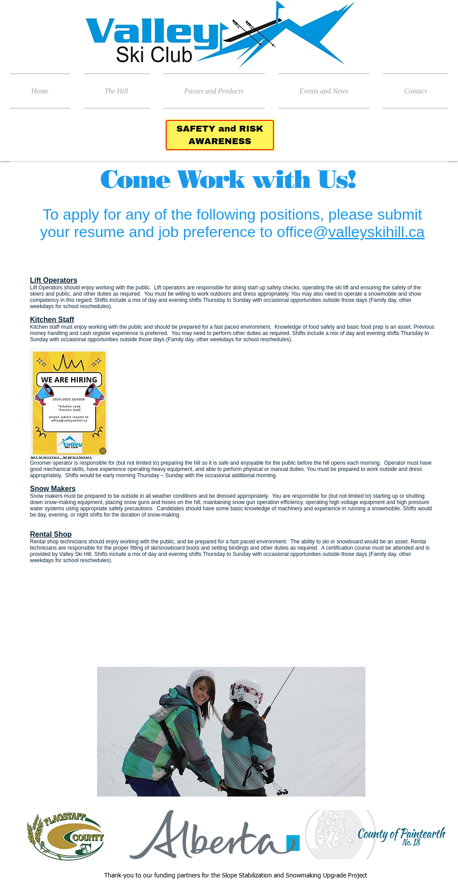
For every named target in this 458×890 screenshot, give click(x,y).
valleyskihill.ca (376, 231)
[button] (116, 91)
